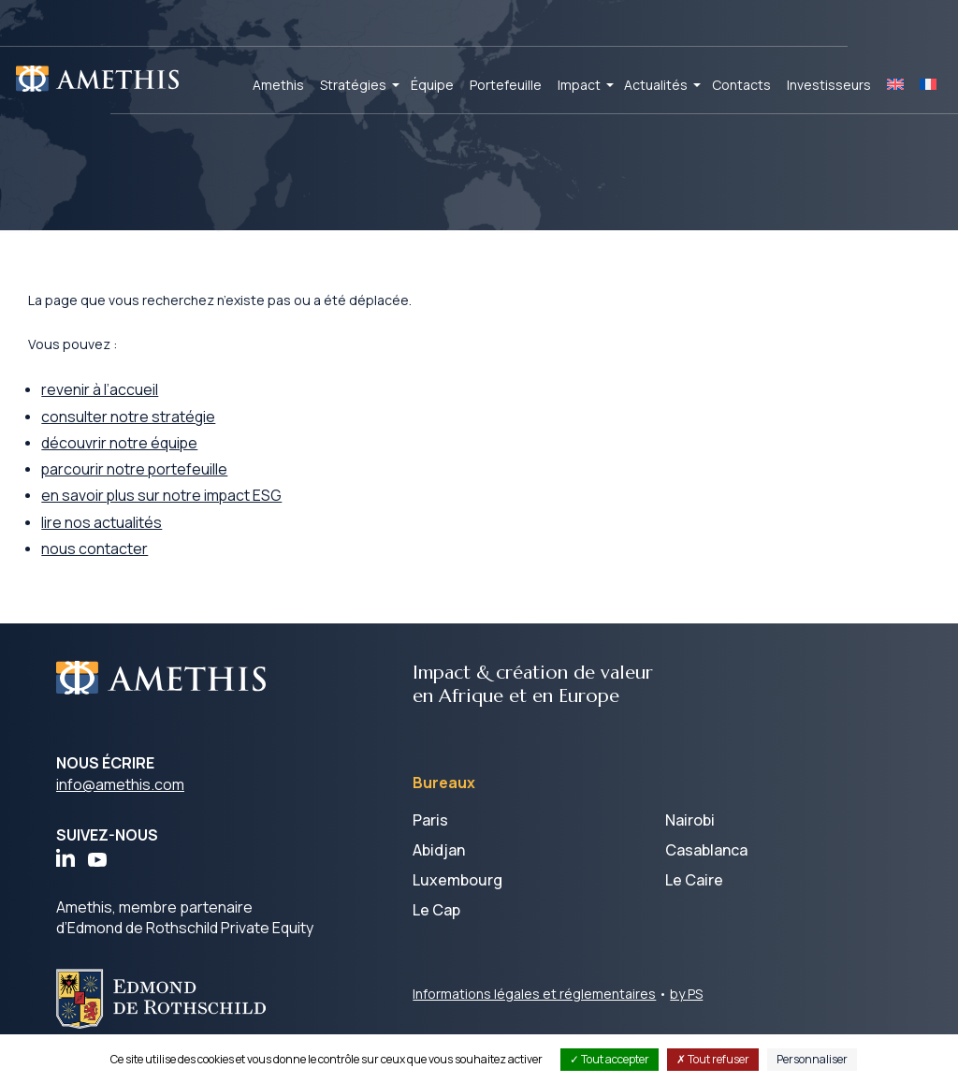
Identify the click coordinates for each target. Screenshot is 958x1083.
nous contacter (124, 563)
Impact (579, 85)
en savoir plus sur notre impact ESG (192, 509)
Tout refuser (712, 1059)
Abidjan (439, 865)
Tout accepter (609, 1059)
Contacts (741, 85)
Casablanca (706, 865)
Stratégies (353, 85)
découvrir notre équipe (149, 456)
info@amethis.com (120, 799)
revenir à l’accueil (129, 401)
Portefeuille (506, 85)
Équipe (432, 85)
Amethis (278, 85)
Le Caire (694, 895)
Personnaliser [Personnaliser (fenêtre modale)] (812, 1059)
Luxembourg (457, 895)
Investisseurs (829, 85)
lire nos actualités (131, 536)
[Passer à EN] (895, 85)
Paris (430, 835)
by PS (686, 1008)
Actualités (656, 85)
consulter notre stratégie (158, 428)
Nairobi (690, 835)
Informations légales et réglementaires (534, 1008)
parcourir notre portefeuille (165, 483)
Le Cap (436, 925)
